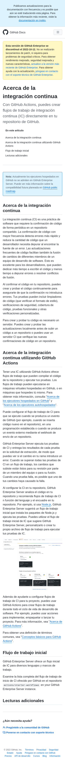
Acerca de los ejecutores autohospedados (29, 404)
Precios (8, 756)
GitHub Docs (17, 32)
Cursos (36, 756)
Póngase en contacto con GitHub (40, 753)
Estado (10, 753)
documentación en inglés (32, 20)
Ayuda (19, 753)
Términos (29, 750)
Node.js (46, 504)
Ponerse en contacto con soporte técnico (28, 732)
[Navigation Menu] (58, 32)
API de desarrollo (22, 756)
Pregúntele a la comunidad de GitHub (26, 727)
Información (54, 756)
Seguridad (53, 750)
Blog (44, 756)
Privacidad (41, 750)
